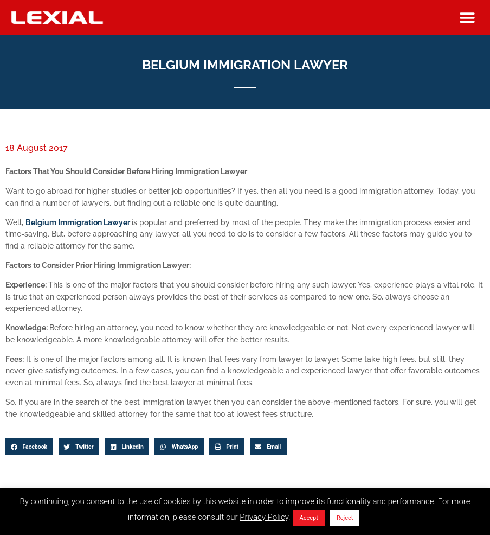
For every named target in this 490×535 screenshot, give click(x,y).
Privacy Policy (264, 517)
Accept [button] (309, 517)
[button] (467, 17)
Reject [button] (345, 517)
